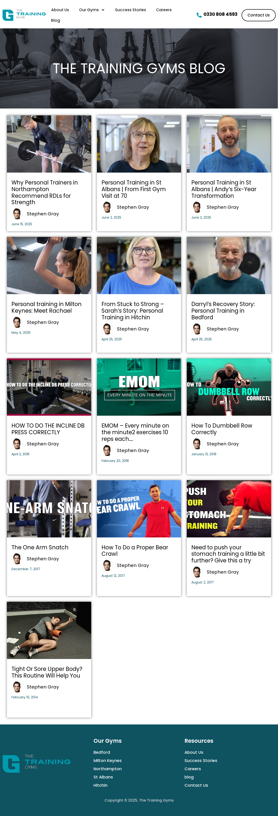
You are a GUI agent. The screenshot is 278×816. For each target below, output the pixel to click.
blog (189, 777)
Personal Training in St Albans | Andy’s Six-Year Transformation (223, 189)
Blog (55, 20)
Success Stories (130, 10)
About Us (60, 10)
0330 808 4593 (220, 14)
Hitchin (100, 785)
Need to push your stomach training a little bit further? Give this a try (228, 554)
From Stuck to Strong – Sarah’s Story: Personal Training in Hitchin (133, 310)
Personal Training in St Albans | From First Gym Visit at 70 (134, 189)
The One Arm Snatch (40, 547)
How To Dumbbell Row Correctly (221, 429)
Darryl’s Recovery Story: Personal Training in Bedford (223, 310)
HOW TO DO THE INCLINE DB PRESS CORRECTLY (48, 429)
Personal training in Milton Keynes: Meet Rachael (46, 307)
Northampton (108, 769)
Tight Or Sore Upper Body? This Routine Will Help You (46, 672)
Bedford (102, 752)
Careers (164, 10)
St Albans (103, 777)
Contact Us (196, 785)
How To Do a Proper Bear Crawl (135, 551)
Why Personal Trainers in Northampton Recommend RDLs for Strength (44, 192)
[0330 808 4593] (199, 15)
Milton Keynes (108, 760)
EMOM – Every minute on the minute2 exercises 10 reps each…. (135, 432)
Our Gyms (92, 10)
